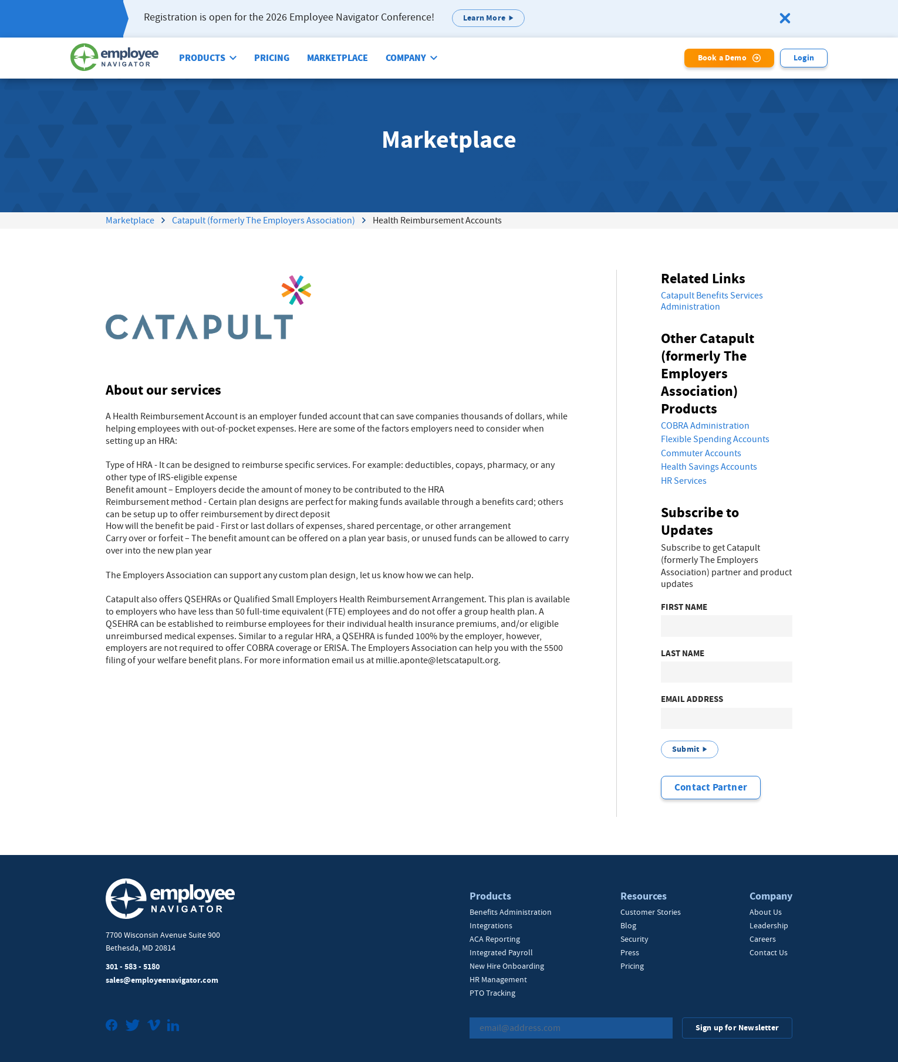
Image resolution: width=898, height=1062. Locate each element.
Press (629, 952)
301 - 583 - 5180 (133, 966)
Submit (685, 749)
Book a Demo (722, 57)
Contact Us (769, 952)
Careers (763, 939)
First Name (684, 607)
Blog (628, 925)
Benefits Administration (511, 912)
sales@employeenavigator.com (162, 980)
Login (804, 57)
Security (634, 939)
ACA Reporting (495, 939)
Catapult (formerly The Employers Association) (263, 220)
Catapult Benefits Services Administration (712, 301)
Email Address (692, 699)
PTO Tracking (492, 993)
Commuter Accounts (701, 453)
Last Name (682, 654)
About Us (766, 912)
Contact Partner (710, 787)
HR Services (684, 481)
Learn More (484, 17)
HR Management (498, 979)
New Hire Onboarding (507, 966)
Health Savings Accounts (709, 467)
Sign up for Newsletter (737, 1027)
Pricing (271, 58)
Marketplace (337, 58)
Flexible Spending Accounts (715, 439)
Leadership (769, 925)
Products (202, 58)
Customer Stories (650, 912)
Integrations (491, 925)
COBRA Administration (705, 425)
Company (406, 58)
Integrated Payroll (501, 952)
